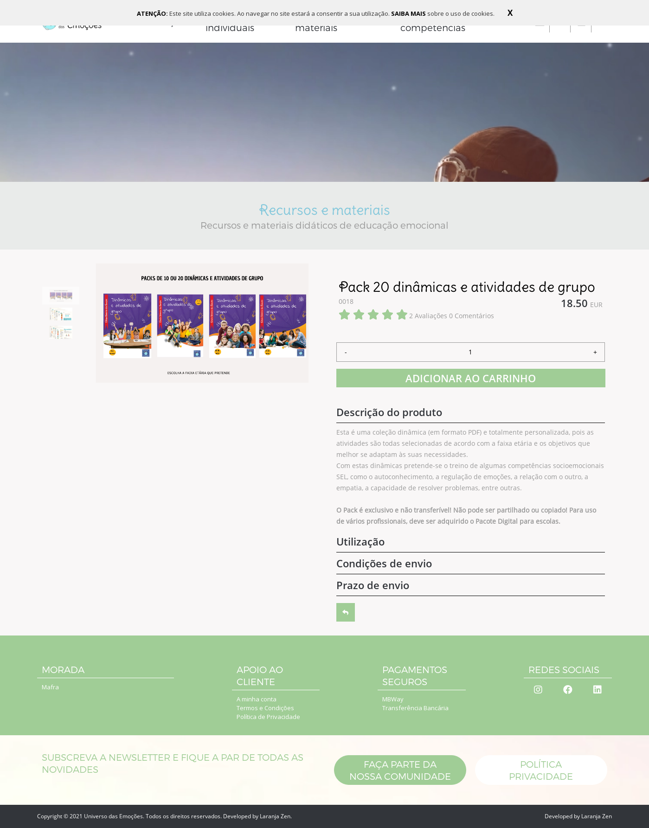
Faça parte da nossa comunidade (399, 770)
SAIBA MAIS (409, 13)
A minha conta (256, 699)
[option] (61, 295)
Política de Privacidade (268, 716)
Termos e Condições (265, 708)
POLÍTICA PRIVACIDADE (541, 770)
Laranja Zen (275, 816)
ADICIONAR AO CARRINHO (470, 378)
